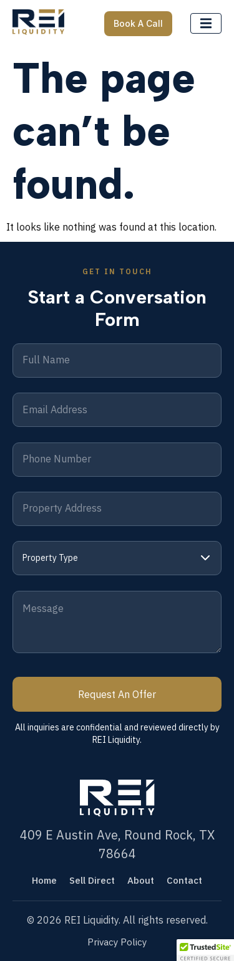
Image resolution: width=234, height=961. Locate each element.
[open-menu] (206, 23)
